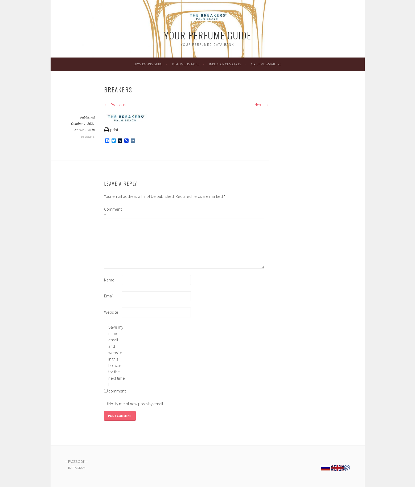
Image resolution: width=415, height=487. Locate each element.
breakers (88, 136)
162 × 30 (84, 130)
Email (109, 295)
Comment (112, 212)
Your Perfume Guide (207, 35)
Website (111, 312)
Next (261, 104)
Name (109, 280)
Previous (114, 104)
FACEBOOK (76, 461)
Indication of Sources (225, 64)
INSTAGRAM (76, 467)
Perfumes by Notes (185, 64)
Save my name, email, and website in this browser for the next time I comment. (116, 359)
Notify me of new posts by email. (136, 403)
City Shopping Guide (148, 64)
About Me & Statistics (266, 64)
